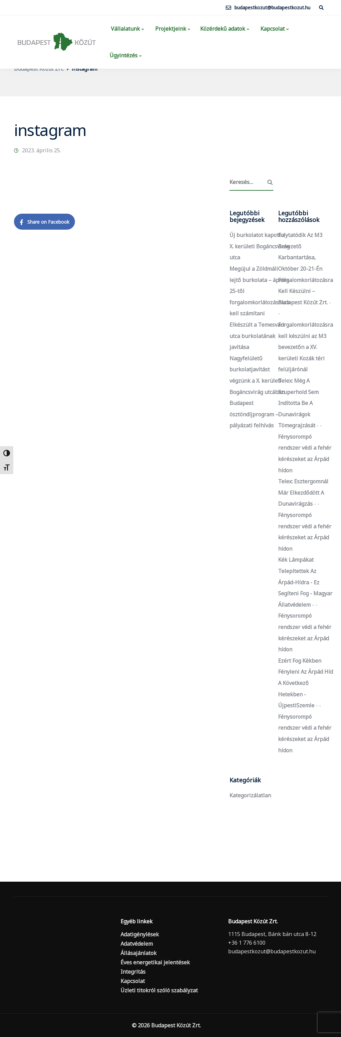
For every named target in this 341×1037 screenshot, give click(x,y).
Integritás (133, 971)
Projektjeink (170, 28)
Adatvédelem (137, 943)
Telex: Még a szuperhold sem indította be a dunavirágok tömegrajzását (298, 403)
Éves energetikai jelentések (155, 962)
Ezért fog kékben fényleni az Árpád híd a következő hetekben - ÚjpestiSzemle (305, 683)
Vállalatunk (125, 28)
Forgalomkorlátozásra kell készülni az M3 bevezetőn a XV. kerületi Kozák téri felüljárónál (305, 347)
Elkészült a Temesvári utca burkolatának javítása (256, 336)
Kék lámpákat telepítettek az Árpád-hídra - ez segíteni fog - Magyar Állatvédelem (305, 582)
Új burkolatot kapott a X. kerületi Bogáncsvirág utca (259, 246)
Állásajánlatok (139, 953)
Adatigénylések (140, 934)
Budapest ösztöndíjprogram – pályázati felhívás (253, 414)
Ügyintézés (124, 55)
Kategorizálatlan (250, 795)
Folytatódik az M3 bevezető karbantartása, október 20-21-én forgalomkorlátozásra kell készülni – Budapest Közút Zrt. (305, 268)
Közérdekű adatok (222, 28)
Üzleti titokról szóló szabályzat (159, 990)
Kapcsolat (272, 28)
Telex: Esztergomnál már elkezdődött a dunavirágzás (303, 492)
